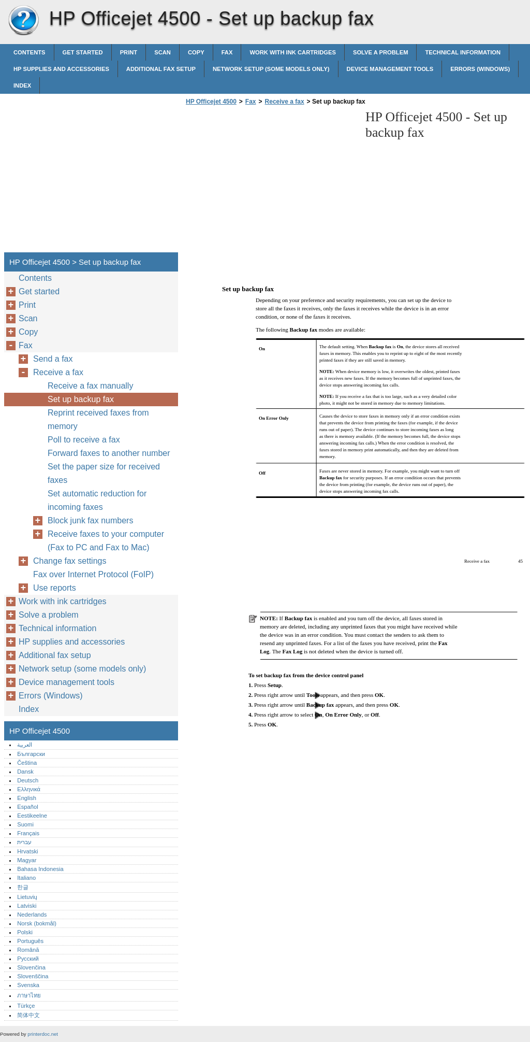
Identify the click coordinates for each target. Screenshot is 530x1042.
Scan (162, 52)
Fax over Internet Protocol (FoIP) (93, 574)
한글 (22, 887)
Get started (83, 52)
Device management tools (390, 69)
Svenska (28, 985)
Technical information (462, 52)
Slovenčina (31, 967)
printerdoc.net (42, 1034)
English (26, 798)
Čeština (27, 763)
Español (27, 807)
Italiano (26, 878)
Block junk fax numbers (90, 520)
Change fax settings (69, 560)
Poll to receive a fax (84, 439)
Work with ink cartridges (292, 52)
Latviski (26, 906)
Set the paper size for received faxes (104, 473)
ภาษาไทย (29, 995)
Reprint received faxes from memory (98, 419)
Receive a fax (284, 101)
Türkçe (26, 1006)
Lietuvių (27, 897)
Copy (196, 52)
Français (28, 833)
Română (28, 950)
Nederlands (32, 914)
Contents (29, 52)
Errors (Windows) (480, 69)
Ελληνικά (28, 789)
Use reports (54, 587)
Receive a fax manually (90, 385)
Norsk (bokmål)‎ (36, 923)
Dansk (25, 771)
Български (31, 754)
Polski (25, 932)
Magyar (26, 860)
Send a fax (53, 358)
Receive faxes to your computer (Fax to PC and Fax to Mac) (106, 541)
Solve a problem (380, 52)
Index (22, 85)
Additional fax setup (161, 69)
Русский (28, 958)
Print (129, 52)
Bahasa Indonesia (40, 869)
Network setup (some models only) (271, 69)
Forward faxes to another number (109, 453)
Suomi (25, 824)
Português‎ (30, 941)
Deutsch (27, 780)
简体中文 (28, 1015)
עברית (24, 842)
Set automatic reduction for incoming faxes (97, 500)
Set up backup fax (81, 399)
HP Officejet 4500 (23, 20)
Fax (227, 52)
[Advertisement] (270, 181)
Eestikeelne (32, 815)
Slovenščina (32, 976)
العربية (24, 744)
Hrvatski (27, 851)
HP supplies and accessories (61, 69)
